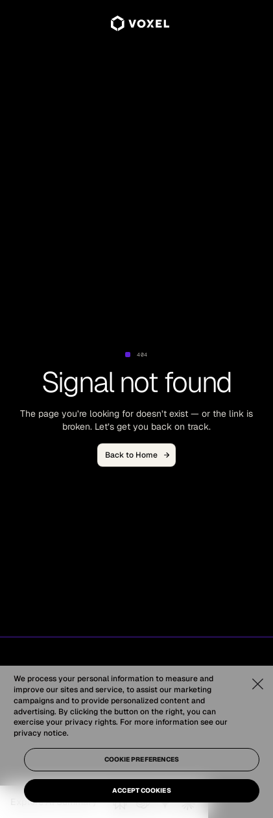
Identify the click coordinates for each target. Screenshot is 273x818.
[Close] (257, 684)
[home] (136, 23)
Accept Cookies (141, 790)
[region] (136, 742)
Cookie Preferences (142, 759)
